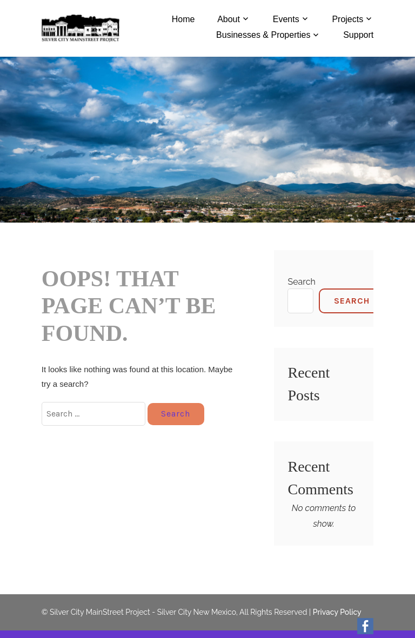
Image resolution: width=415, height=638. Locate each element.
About (228, 19)
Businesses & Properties (263, 34)
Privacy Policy (337, 612)
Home (183, 19)
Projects (347, 19)
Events (286, 19)
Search (301, 282)
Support (358, 34)
